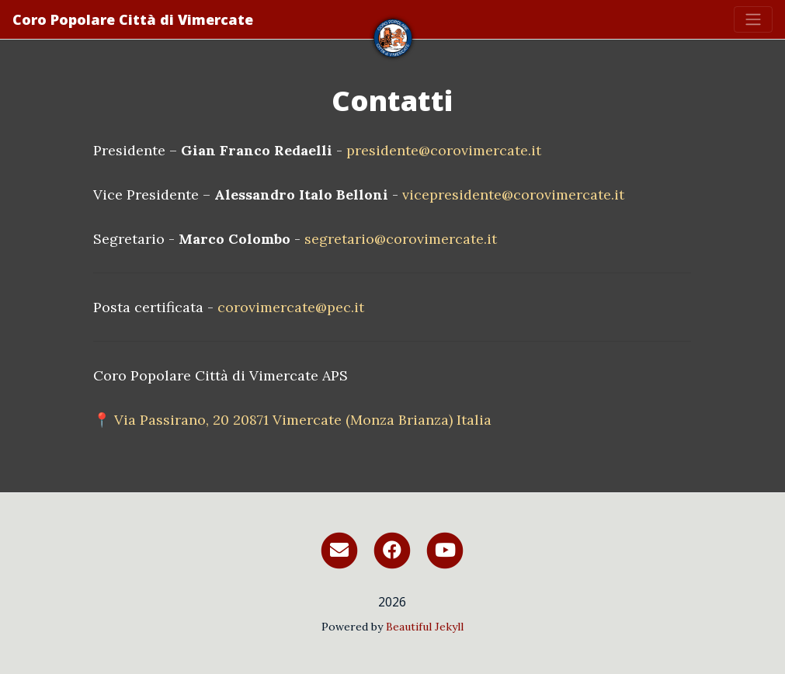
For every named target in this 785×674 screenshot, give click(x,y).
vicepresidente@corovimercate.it (513, 194)
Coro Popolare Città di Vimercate (132, 19)
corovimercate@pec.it (290, 307)
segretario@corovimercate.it (400, 239)
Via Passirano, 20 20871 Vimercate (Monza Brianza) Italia (302, 420)
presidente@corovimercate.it (443, 150)
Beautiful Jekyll (425, 627)
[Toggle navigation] (753, 19)
